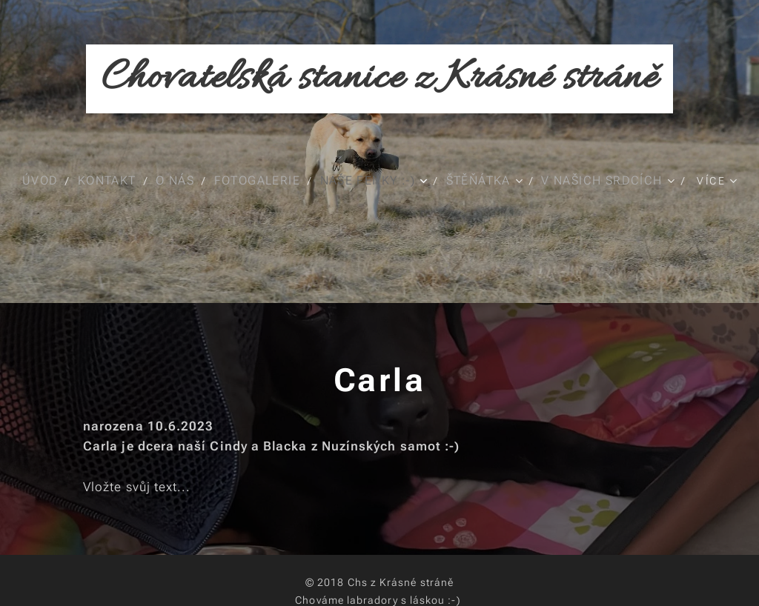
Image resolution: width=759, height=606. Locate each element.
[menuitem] (45, 180)
